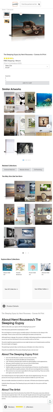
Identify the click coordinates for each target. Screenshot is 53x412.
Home (3, 9)
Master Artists (24, 169)
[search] (39, 4)
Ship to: (13, 63)
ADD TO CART (27, 83)
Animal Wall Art (9, 169)
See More (18, 176)
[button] (48, 126)
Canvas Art (10, 9)
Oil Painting (38, 169)
